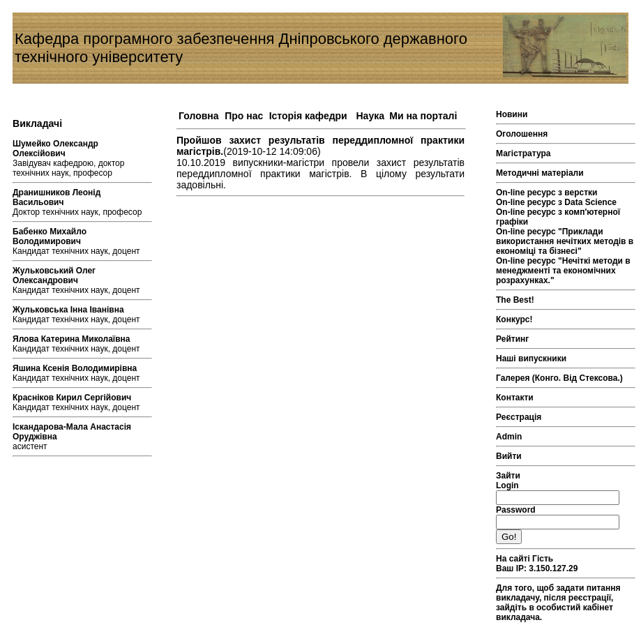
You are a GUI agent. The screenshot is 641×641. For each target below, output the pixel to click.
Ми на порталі (423, 115)
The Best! (515, 300)
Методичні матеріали (540, 173)
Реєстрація (518, 417)
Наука (370, 115)
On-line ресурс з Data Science (556, 202)
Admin (509, 437)
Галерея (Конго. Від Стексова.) (559, 378)
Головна (199, 115)
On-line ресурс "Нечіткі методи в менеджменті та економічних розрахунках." (563, 270)
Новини (511, 114)
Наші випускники (531, 358)
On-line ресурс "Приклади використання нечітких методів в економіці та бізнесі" (564, 241)
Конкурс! (514, 319)
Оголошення (522, 134)
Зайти (508, 476)
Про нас (244, 115)
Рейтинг (512, 339)
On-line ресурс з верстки (547, 192)
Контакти (515, 397)
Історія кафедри (308, 115)
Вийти (509, 456)
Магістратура (523, 153)
